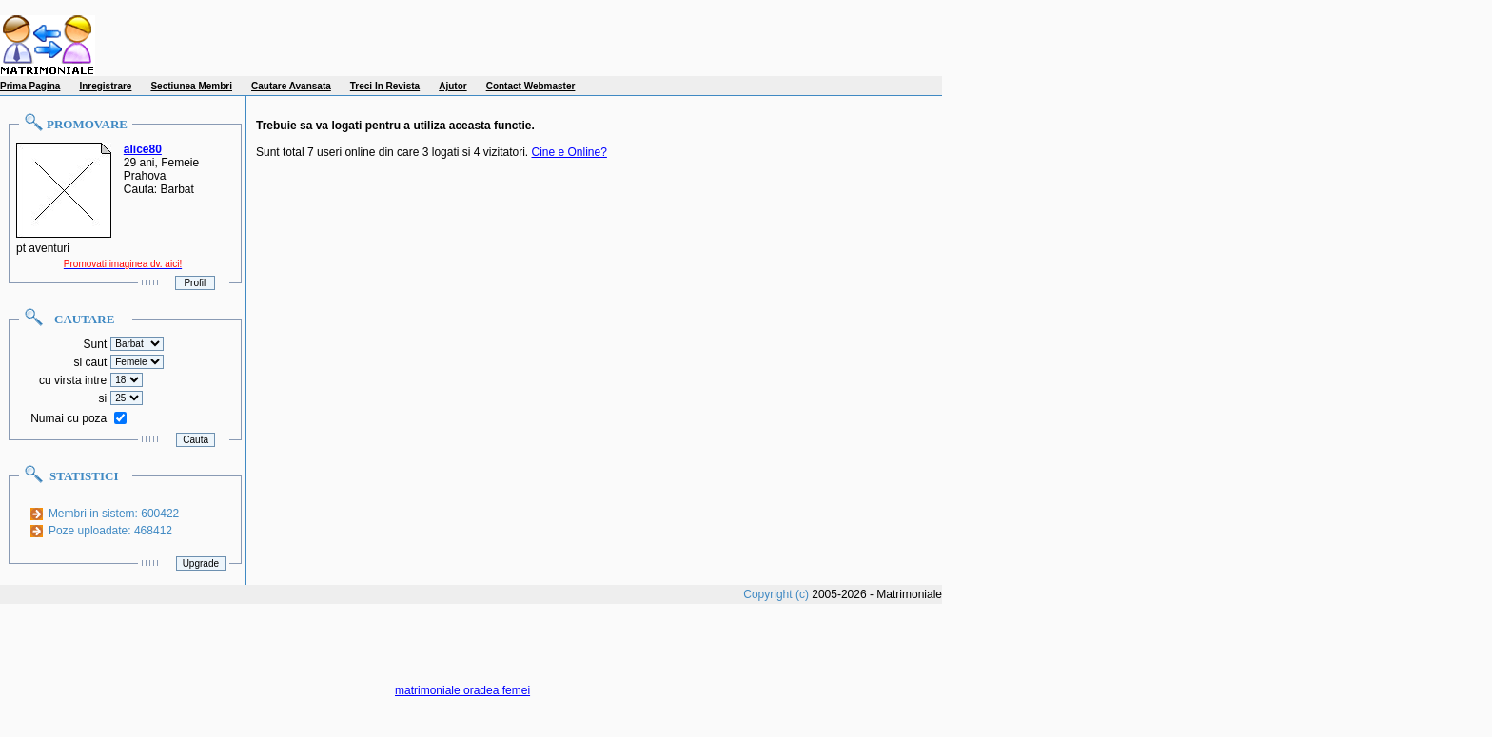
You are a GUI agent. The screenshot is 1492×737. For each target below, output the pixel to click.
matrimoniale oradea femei (462, 690)
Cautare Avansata (291, 86)
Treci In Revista (385, 86)
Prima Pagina (30, 86)
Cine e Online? (569, 152)
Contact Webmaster (531, 86)
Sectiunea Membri (191, 86)
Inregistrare (105, 86)
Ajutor (452, 86)
